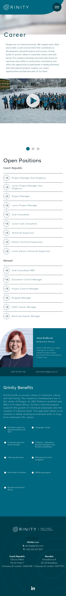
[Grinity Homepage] (17, 7)
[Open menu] (56, 7)
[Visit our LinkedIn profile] (33, 588)
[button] (28, 148)
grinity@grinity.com (34, 545)
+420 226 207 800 (34, 549)
